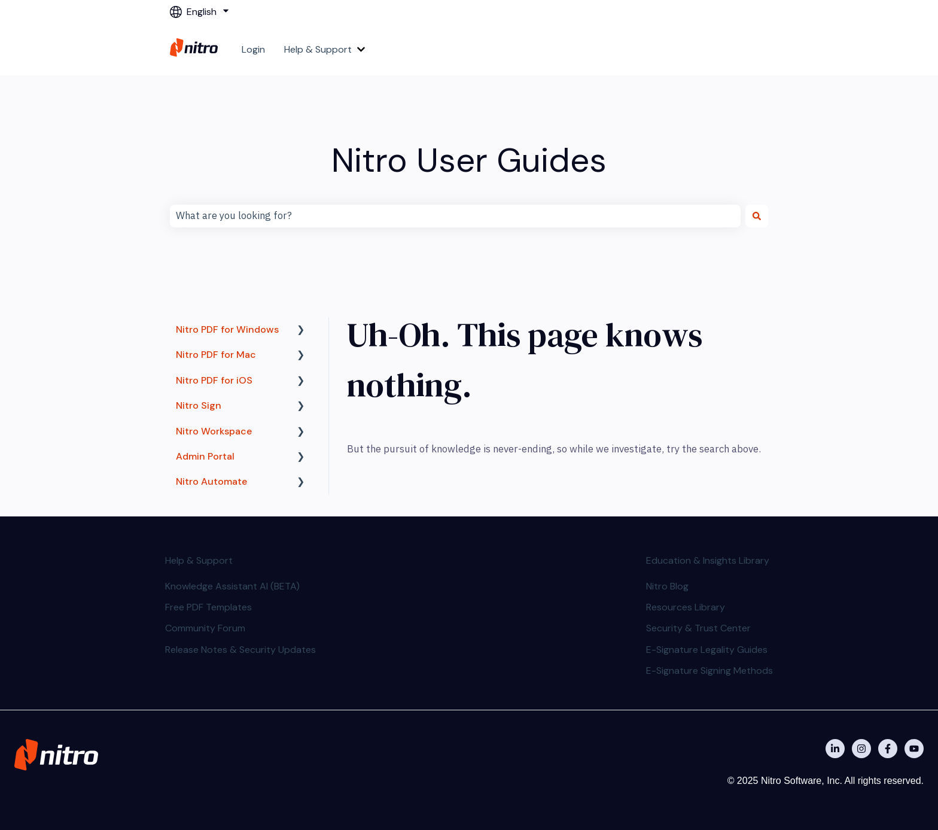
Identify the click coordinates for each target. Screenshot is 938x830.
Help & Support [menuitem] (199, 560)
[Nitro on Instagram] (861, 748)
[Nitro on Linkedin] (835, 748)
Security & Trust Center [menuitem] (698, 628)
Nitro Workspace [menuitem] (214, 431)
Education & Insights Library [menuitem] (707, 560)
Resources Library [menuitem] (685, 607)
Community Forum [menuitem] (205, 628)
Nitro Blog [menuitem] (667, 586)
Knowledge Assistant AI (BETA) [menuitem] (232, 586)
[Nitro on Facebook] (887, 748)
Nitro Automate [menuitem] (211, 481)
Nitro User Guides (469, 160)
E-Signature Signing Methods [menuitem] (709, 670)
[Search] (756, 216)
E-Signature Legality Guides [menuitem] (707, 649)
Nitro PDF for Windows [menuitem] (227, 329)
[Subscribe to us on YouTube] (914, 748)
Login (253, 49)
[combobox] (455, 216)
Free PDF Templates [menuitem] (208, 607)
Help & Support (318, 49)
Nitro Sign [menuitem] (198, 405)
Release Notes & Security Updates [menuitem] (240, 649)
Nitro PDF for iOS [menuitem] (214, 380)
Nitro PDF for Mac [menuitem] (216, 354)
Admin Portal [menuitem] (205, 456)
